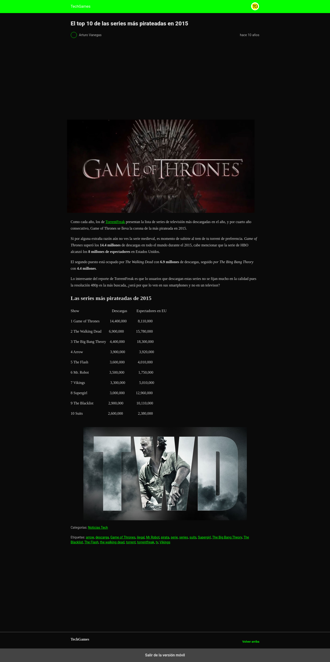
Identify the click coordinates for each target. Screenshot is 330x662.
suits (192, 537)
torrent (131, 542)
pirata (165, 537)
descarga (102, 537)
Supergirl (204, 537)
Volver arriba (250, 641)
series (183, 537)
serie (174, 537)
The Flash (91, 542)
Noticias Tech (98, 527)
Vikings (165, 542)
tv (157, 542)
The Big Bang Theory (227, 537)
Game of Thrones (122, 537)
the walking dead (112, 542)
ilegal (141, 537)
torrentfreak (145, 542)
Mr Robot (153, 537)
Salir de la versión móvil (165, 655)
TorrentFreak (115, 222)
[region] (165, 80)
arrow (90, 537)
